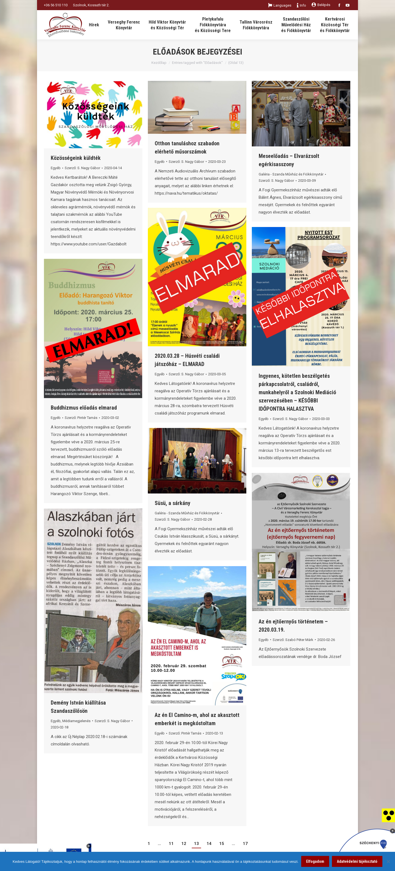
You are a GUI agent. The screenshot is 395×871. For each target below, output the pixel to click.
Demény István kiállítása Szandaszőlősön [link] (78, 706)
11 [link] (171, 843)
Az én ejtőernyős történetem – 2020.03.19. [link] (293, 625)
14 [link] (209, 843)
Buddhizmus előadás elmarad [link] (84, 407)
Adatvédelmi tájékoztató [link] (357, 861)
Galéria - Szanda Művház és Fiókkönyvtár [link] (291, 174)
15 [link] (221, 843)
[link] (388, 815)
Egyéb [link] (56, 168)
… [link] (159, 843)
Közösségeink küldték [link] (76, 158)
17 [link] (245, 843)
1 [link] (149, 843)
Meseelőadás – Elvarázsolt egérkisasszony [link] (289, 160)
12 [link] (183, 843)
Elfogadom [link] (315, 861)
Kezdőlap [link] (159, 63)
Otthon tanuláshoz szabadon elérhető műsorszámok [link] (187, 147)
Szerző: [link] (82, 168)
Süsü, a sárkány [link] (172, 503)
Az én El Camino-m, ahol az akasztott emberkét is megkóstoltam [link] (197, 719)
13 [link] (196, 843)
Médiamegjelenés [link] (76, 721)
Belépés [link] (321, 4)
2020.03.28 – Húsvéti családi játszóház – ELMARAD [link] (187, 360)
